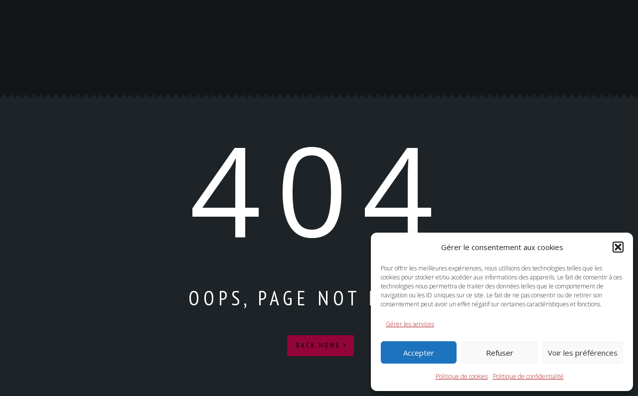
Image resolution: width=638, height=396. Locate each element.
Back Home (321, 345)
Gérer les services (410, 324)
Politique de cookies (462, 376)
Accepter (418, 353)
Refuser (499, 353)
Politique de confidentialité (528, 376)
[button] (618, 247)
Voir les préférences (583, 353)
